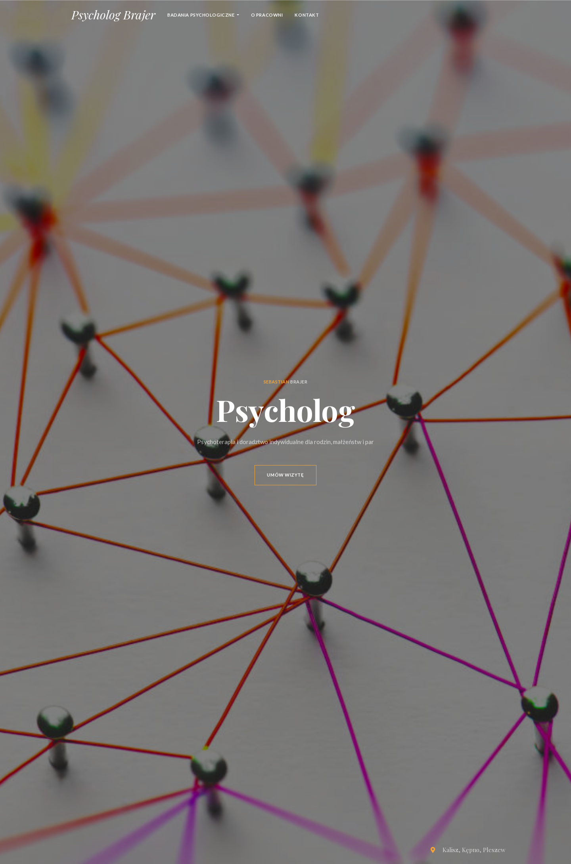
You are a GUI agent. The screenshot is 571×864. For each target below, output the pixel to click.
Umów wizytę (285, 474)
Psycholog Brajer (113, 15)
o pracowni (267, 14)
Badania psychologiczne (201, 14)
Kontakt (307, 14)
